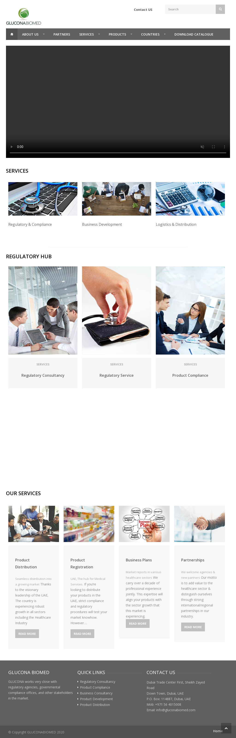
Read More (27, 634)
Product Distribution (95, 705)
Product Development (96, 699)
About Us (30, 34)
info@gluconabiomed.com (175, 710)
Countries (150, 34)
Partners (61, 34)
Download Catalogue (193, 34)
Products (117, 34)
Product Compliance (95, 687)
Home (12, 34)
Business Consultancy (96, 693)
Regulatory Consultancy (97, 682)
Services (86, 34)
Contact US (143, 9)
